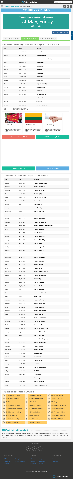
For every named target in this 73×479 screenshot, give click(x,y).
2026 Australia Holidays (13, 395)
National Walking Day (39, 257)
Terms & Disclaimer (20, 461)
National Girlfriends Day (40, 332)
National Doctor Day (39, 254)
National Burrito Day (39, 261)
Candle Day (37, 378)
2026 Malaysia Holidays (13, 405)
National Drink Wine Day (40, 215)
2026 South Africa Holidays (13, 412)
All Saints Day (39, 91)
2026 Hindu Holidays (34, 418)
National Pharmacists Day (40, 183)
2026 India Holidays (56, 398)
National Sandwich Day (40, 367)
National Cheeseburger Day (41, 339)
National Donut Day (39, 289)
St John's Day (39, 80)
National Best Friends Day (40, 293)
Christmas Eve (40, 98)
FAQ (5, 459)
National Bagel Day (39, 211)
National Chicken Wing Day (41, 328)
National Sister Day (39, 335)
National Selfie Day (39, 300)
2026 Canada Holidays (35, 395)
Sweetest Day (37, 356)
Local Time (33, 463)
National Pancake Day (39, 218)
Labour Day (39, 69)
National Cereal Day (39, 229)
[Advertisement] (36, 152)
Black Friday (37, 371)
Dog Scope (55, 461)
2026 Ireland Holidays (35, 402)
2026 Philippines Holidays (36, 408)
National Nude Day (39, 314)
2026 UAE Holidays (11, 415)
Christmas (39, 101)
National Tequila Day (39, 325)
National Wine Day (38, 286)
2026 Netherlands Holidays (58, 405)
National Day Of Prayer (40, 275)
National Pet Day (38, 268)
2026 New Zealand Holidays (14, 408)
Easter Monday (40, 66)
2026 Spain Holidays (34, 412)
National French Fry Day (40, 310)
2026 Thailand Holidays (58, 412)
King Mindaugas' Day (41, 83)
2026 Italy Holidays (56, 402)
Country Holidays (14, 6)
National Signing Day (39, 190)
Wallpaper (42, 461)
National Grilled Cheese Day (41, 271)
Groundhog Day (38, 193)
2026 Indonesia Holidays (13, 402)
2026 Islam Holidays (57, 418)
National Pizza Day (39, 201)
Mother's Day (39, 73)
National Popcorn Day (39, 186)
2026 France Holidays (57, 395)
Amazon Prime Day (39, 307)
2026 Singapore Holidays (58, 408)
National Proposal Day (39, 247)
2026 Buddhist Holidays (58, 415)
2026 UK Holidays (34, 415)
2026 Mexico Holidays (35, 405)
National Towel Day (39, 282)
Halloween (36, 363)
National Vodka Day (39, 346)
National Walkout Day (39, 240)
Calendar (32, 461)
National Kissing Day (39, 303)
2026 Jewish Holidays (12, 422)
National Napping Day (39, 236)
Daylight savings (38, 232)
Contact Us (7, 461)
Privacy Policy (19, 459)
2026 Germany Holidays (12, 398)
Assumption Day (40, 87)
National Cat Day (38, 360)
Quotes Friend (55, 459)
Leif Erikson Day (38, 353)
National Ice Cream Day (40, 317)
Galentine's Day (38, 204)
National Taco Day (38, 349)
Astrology (32, 459)
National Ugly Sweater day (41, 385)
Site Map (6, 463)
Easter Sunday (40, 62)
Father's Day (39, 76)
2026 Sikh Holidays (34, 422)
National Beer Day (38, 264)
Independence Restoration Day (44, 59)
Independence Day (41, 55)
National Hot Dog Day (39, 321)
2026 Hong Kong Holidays (36, 398)
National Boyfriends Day (40, 342)
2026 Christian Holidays (13, 418)
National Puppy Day (39, 250)
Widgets (41, 459)
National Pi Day (38, 243)
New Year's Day (40, 52)
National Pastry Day (39, 381)
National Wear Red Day (40, 197)
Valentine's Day (38, 208)
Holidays (7, 6)
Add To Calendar (59, 32)
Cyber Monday (37, 374)
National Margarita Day (40, 222)
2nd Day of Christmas (41, 105)
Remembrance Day (41, 94)
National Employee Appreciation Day (43, 225)
